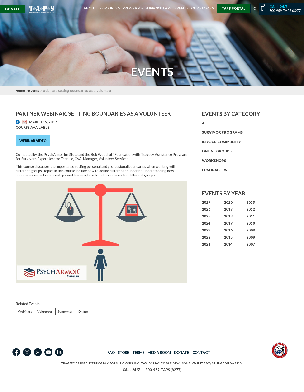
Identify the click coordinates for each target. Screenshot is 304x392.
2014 (228, 244)
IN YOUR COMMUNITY (221, 142)
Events (181, 8)
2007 (250, 244)
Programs (132, 8)
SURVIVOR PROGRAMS (222, 132)
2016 (228, 230)
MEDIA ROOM (159, 352)
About (90, 8)
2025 (206, 216)
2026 (206, 209)
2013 (250, 202)
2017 (228, 223)
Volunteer (44, 311)
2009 (250, 230)
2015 (228, 237)
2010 (250, 223)
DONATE (181, 352)
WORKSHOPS (214, 160)
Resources (110, 8)
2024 (206, 223)
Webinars (25, 311)
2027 (206, 202)
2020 (228, 202)
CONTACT (201, 352)
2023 (206, 230)
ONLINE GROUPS (217, 151)
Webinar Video (33, 141)
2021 (206, 244)
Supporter (65, 311)
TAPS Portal (233, 8)
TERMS (138, 352)
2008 (250, 237)
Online (83, 311)
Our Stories (202, 8)
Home (20, 91)
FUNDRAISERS (214, 170)
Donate (12, 9)
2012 (250, 209)
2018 (228, 216)
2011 (250, 216)
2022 (206, 237)
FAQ (111, 352)
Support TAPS (158, 8)
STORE (123, 352)
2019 (228, 209)
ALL (205, 123)
